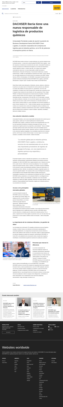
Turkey (40, 398)
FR (43, 362)
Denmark (41, 366)
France (40, 369)
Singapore (29, 375)
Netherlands (41, 382)
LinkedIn (50, 329)
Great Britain (41, 373)
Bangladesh (29, 360)
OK (38, 2)
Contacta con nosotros (37, 332)
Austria (40, 360)
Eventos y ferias (36, 326)
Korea (28, 371)
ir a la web (4, 5)
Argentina (16, 360)
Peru (15, 369)
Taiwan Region (29, 376)
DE (46, 380)
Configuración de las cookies (23, 330)
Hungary (40, 375)
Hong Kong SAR (30, 364)
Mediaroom (5, 8)
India (28, 366)
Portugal (40, 387)
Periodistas (21, 8)
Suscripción (8, 332)
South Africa (4, 362)
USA (15, 371)
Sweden (40, 394)
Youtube (57, 326)
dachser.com (35, 353)
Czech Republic (42, 364)
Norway (40, 384)
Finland (40, 367)
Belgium (40, 362)
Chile (15, 366)
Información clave (21, 326)
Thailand (28, 378)
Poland (40, 385)
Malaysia (28, 373)
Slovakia (40, 391)
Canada (15, 364)
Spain (40, 393)
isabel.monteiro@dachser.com (30, 285)
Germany (41, 371)
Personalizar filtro (17, 17)
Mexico (15, 367)
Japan (28, 369)
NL (45, 362)
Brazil (15, 362)
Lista (56, 13)
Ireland (40, 376)
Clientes (13, 8)
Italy (40, 378)
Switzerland (41, 396)
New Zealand (54, 362)
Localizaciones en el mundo (38, 328)
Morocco (3, 360)
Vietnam (28, 380)
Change (51, 2)
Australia (53, 360)
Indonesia (29, 367)
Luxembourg (41, 380)
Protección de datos (21, 328)
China (28, 362)
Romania (41, 389)
